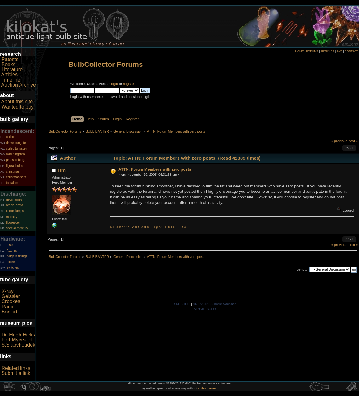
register (129, 84)
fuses (10, 245)
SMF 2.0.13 (182, 304)
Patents (9, 59)
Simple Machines (224, 304)
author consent (208, 388)
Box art (9, 311)
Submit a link (15, 373)
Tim (61, 170)
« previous (339, 141)
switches (13, 267)
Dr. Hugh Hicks (18, 334)
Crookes (10, 301)
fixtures (12, 250)
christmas (13, 171)
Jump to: (302, 269)
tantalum (12, 183)
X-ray (7, 291)
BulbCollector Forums (106, 64)
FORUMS (312, 51)
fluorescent (13, 222)
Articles (9, 74)
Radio (7, 306)
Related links (15, 368)
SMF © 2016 (202, 304)
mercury (11, 217)
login (114, 84)
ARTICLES (327, 51)
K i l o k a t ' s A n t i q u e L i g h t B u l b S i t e (148, 227)
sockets (12, 262)
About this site (17, 101)
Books (8, 64)
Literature (12, 69)
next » (353, 141)
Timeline (10, 80)
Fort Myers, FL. (18, 339)
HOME (299, 51)
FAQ (339, 51)
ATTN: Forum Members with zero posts (154, 169)
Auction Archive (18, 85)
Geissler (10, 296)
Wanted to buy (17, 107)
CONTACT (351, 51)
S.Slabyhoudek (18, 344)
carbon (11, 137)
